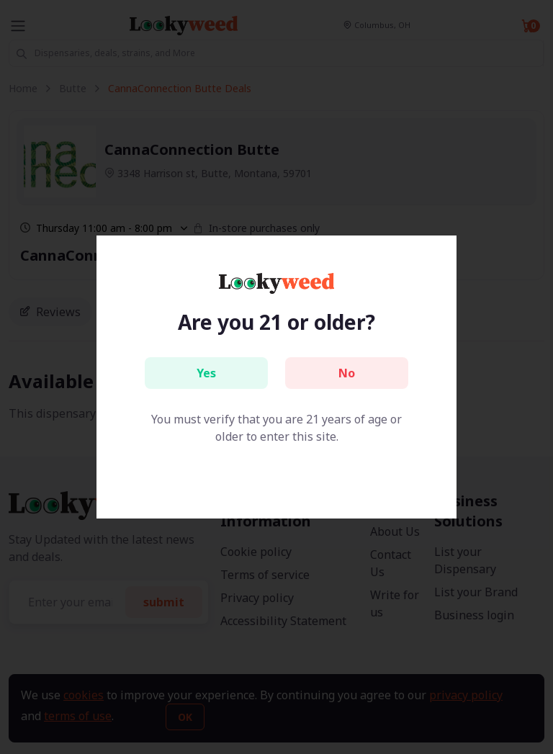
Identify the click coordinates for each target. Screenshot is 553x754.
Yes (206, 373)
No (346, 373)
